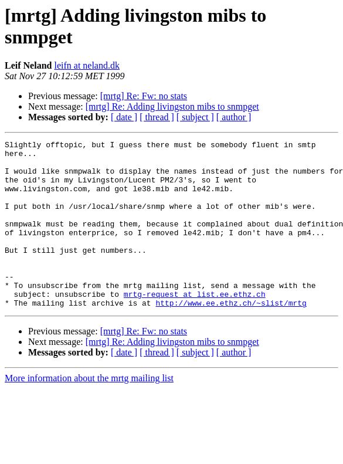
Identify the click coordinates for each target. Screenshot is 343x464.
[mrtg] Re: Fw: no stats (143, 96)
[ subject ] (195, 117)
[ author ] (234, 117)
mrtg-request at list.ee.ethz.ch (195, 325)
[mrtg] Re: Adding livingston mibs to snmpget (172, 106)
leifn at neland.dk (87, 65)
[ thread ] (157, 117)
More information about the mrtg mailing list (89, 411)
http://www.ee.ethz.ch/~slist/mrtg (230, 336)
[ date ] (124, 117)
